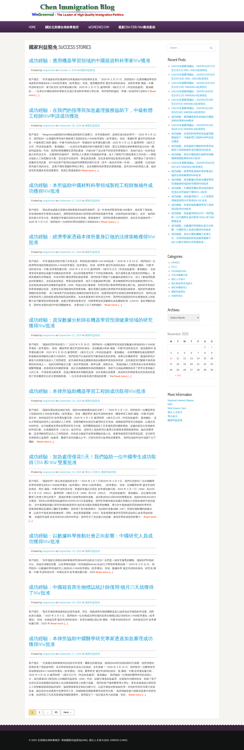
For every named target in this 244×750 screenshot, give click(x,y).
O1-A (174, 266)
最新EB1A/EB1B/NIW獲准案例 (136, 27)
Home (32, 27)
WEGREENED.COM (98, 27)
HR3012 (175, 262)
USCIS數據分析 (179, 275)
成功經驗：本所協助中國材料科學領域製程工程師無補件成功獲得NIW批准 (91, 188)
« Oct (178, 375)
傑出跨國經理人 (179, 287)
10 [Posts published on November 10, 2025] (171, 358)
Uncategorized (178, 271)
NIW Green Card (177, 408)
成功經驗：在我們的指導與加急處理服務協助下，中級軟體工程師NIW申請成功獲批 (91, 113)
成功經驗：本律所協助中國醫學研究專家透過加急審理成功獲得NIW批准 (91, 641)
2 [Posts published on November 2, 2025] (211, 347)
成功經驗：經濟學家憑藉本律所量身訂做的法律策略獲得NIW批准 (92, 239)
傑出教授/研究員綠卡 (182, 283)
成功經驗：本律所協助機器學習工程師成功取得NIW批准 (87, 391)
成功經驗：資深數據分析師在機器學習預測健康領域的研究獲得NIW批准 (91, 322)
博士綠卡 (172, 416)
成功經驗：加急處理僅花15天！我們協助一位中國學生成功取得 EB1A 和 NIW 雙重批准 (92, 459)
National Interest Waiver (181, 400)
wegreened (49, 70)
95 (56, 712)
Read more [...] (90, 170)
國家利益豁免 (87, 70)
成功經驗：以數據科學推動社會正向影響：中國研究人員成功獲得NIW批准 (91, 538)
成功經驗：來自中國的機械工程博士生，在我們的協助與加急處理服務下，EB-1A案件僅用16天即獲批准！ (192, 238)
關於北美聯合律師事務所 (62, 27)
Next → (67, 712)
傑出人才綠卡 (92, 472)
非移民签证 (177, 295)
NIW (170, 404)
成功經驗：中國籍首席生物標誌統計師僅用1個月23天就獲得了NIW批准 (91, 590)
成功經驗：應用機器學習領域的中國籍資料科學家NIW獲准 (89, 60)
